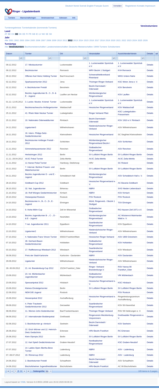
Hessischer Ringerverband (101, 107)
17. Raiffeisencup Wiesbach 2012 (40, 250)
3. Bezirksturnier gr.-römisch (38, 324)
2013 (75, 40)
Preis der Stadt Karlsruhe (36, 255)
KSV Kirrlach (124, 193)
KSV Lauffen (124, 94)
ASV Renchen (124, 149)
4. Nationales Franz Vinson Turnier (41, 237)
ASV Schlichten (125, 141)
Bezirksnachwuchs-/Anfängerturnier (41, 107)
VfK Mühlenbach (125, 275)
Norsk (76, 6)
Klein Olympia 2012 (34, 336)
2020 (113, 40)
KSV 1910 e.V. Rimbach (129, 120)
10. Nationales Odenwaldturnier (39, 120)
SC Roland (123, 163)
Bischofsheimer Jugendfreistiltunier (41, 366)
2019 (107, 40)
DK (20, 34)
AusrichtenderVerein (127, 53)
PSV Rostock (95, 197)
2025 (140, 40)
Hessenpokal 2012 (33, 298)
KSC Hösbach (124, 282)
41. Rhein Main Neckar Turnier (39, 113)
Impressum (150, 6)
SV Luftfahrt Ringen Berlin (101, 154)
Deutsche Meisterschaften (81, 47)
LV (40, 34)
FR (30, 34)
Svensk (83, 6)
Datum (9, 53)
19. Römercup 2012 (34, 355)
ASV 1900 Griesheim (127, 237)
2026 (145, 40)
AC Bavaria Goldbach (128, 183)
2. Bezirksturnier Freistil (36, 361)
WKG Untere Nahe (126, 76)
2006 (38, 40)
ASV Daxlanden (125, 255)
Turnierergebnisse (13, 28)
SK (50, 34)
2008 (48, 40)
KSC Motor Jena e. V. (128, 82)
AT (6, 34)
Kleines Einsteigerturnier (36, 288)
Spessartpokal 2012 (34, 282)
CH (12, 34)
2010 (59, 40)
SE (47, 34)
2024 (134, 40)
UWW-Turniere (100, 47)
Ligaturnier (30, 261)
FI (27, 34)
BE (9, 34)
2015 (86, 40)
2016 (91, 40)
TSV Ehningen (124, 202)
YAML (23, 382)
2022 (124, 40)
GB (33, 34)
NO (43, 34)
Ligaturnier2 (30, 231)
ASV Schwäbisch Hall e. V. (130, 176)
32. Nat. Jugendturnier (35, 188)
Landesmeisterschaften (57, 47)
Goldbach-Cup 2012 (34, 183)
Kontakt (140, 6)
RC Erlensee (124, 331)
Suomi (106, 6)
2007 (43, 40)
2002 (16, 40)
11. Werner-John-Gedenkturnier (39, 311)
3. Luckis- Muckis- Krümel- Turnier (40, 102)
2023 (129, 40)
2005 (32, 40)
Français (98, 6)
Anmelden (117, 6)
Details (150, 65)
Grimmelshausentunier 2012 (38, 149)
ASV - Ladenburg (126, 349)
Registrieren (130, 6)
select (50, 371)
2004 (27, 40)
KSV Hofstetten (125, 242)
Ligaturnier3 (30, 127)
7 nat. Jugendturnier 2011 (37, 224)
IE (37, 34)
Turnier (28, 53)
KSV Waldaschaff (126, 107)
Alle (6, 40)
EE (23, 34)
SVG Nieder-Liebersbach (129, 188)
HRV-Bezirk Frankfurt (99, 331)
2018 (102, 40)
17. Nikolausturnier (33, 65)
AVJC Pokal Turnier (34, 159)
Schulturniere (114, 47)
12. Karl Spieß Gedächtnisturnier (40, 342)
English (90, 6)
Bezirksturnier (31, 70)
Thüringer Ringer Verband (101, 311)
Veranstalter (94, 53)
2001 (11, 40)
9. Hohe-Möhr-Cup (33, 210)
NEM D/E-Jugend (33, 292)
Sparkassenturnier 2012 (36, 82)
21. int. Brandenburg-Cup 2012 (39, 268)
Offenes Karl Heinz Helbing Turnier (41, 76)
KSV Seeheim (124, 324)
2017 (97, 40)
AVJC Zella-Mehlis (97, 159)
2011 (65, 40)
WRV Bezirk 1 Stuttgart (99, 70)
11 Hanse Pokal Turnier (36, 163)
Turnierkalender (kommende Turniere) (39, 28)
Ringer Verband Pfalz (99, 113)
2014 (81, 40)
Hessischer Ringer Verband (101, 237)
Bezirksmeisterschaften (35, 47)
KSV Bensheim (125, 87)
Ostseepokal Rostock (35, 197)
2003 (22, 40)
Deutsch (69, 6)
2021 (118, 40)
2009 (54, 40)
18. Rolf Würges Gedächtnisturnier (41, 193)
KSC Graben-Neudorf (128, 342)
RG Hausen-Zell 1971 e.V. (130, 210)
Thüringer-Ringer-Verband (101, 82)
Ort (61, 53)
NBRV (92, 188)
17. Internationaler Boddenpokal (39, 316)
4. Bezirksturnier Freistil (36, 87)
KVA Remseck (124, 70)
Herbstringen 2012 (33, 154)
